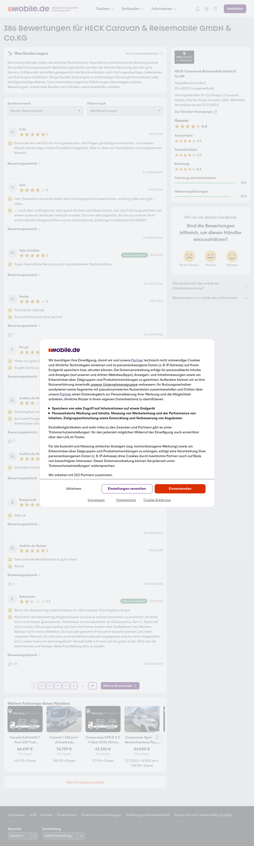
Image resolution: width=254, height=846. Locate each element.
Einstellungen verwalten (127, 489)
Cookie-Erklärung (157, 500)
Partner (137, 360)
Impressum (96, 500)
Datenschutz (126, 500)
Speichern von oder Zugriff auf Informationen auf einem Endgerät (103, 408)
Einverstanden (180, 489)
